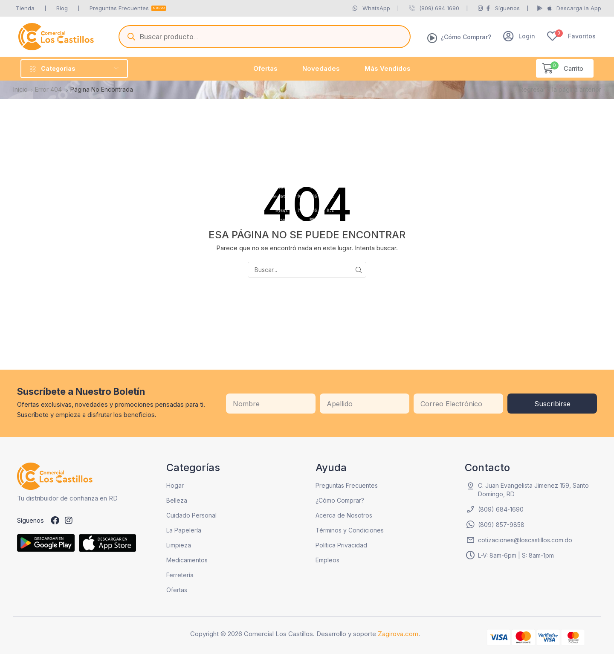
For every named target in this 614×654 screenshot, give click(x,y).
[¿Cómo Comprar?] (432, 38)
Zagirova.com (398, 634)
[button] (519, 36)
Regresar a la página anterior (560, 89)
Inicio (20, 89)
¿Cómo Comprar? (465, 37)
